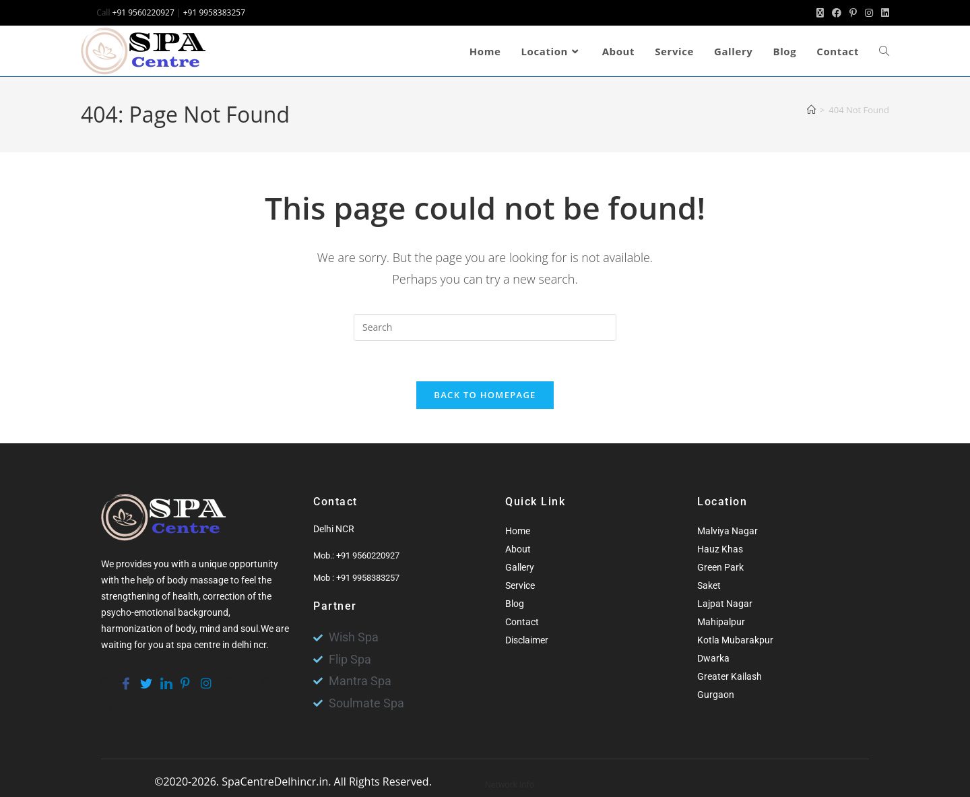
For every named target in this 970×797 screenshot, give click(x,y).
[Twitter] (145, 677)
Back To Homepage (485, 395)
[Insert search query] (485, 327)
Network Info (509, 784)
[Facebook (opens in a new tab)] (836, 13)
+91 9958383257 (214, 12)
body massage (197, 580)
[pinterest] (185, 677)
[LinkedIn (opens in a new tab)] (883, 13)
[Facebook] (125, 677)
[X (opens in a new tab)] (820, 13)
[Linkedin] (165, 677)
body (185, 629)
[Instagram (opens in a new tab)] (869, 13)
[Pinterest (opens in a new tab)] (853, 13)
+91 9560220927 (143, 12)
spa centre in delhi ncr (221, 645)
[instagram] (205, 677)
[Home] (811, 110)
